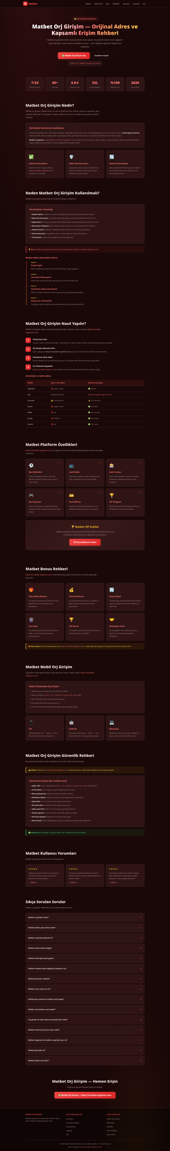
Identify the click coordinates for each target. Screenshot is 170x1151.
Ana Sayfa (69, 1118)
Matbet (30, 4)
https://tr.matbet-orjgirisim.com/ (62, 140)
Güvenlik (136, 4)
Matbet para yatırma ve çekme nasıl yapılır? (46, 999)
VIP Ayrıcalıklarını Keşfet (85, 542)
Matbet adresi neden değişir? (40, 947)
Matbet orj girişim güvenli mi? (40, 937)
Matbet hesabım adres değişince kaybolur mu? (47, 968)
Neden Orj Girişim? (113, 1118)
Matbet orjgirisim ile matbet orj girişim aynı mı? (47, 1039)
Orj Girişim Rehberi (72, 1122)
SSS (144, 4)
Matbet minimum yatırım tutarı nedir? (44, 1029)
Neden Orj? (98, 4)
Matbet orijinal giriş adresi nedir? (41, 927)
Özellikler (116, 4)
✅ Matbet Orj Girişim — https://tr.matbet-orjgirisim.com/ (85, 1094)
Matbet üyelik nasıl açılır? (38, 1060)
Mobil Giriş (110, 1122)
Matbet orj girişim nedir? (38, 917)
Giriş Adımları (71, 1126)
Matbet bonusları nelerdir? (39, 978)
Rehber (88, 4)
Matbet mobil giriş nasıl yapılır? (41, 958)
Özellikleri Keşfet (101, 55)
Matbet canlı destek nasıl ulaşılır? (42, 1009)
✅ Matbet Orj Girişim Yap (74, 55)
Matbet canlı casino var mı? (39, 988)
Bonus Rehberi (112, 1130)
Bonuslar (126, 4)
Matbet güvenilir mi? (36, 1050)
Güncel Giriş (111, 1134)
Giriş (107, 4)
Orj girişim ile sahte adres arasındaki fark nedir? (48, 1019)
